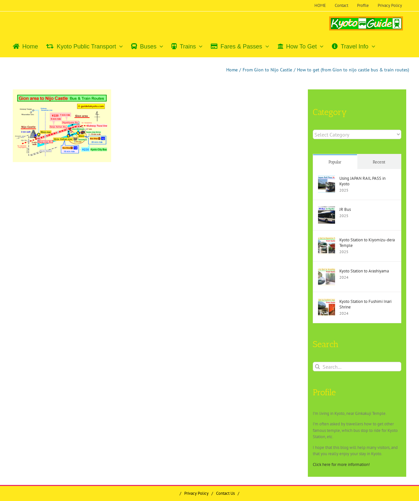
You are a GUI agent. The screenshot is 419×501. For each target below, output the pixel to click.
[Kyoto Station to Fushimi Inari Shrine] (326, 302)
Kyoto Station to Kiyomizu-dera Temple (367, 242)
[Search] (317, 366)
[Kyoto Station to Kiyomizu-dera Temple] (326, 240)
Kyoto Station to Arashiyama (364, 271)
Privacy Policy (196, 493)
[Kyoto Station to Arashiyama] (326, 271)
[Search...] (357, 366)
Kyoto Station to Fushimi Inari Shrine (365, 304)
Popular (335, 161)
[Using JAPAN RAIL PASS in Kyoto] (326, 178)
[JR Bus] (326, 210)
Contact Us (225, 493)
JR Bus (345, 209)
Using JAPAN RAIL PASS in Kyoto (362, 181)
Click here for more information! (341, 464)
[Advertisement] (68, 215)
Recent (379, 161)
